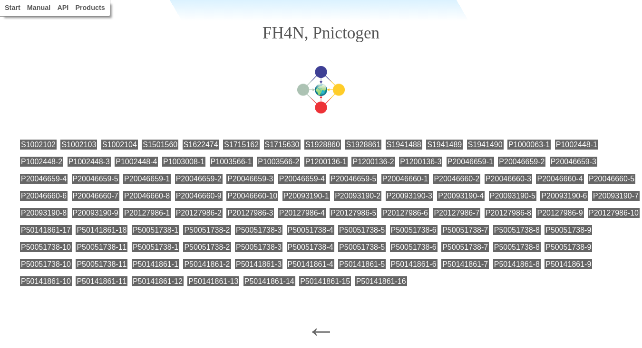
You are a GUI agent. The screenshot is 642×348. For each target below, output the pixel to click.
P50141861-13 (213, 281)
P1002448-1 (576, 145)
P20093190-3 (409, 196)
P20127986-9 (560, 213)
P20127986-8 (508, 213)
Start (12, 7)
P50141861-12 (158, 281)
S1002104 (119, 145)
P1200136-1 (326, 162)
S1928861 (363, 145)
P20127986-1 (147, 213)
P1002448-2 (41, 162)
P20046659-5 (95, 179)
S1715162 (241, 145)
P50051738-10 (46, 247)
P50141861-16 (381, 281)
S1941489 (444, 145)
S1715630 (282, 145)
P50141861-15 (325, 281)
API (62, 7)
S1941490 (485, 145)
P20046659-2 (522, 162)
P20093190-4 (461, 196)
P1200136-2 (373, 162)
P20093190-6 (564, 196)
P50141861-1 (155, 264)
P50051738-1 (155, 230)
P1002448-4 (136, 162)
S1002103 (78, 145)
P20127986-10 (614, 213)
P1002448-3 (89, 162)
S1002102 (38, 145)
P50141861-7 (465, 264)
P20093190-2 (357, 196)
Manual (39, 7)
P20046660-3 (508, 179)
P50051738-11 (101, 247)
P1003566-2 (278, 162)
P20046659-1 (470, 162)
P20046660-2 (456, 179)
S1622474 (201, 145)
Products (90, 7)
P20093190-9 (95, 213)
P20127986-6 (405, 213)
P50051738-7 (465, 230)
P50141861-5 (362, 264)
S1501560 (160, 145)
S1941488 (404, 145)
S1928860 (322, 145)
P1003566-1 (231, 162)
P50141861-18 (101, 230)
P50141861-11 (101, 281)
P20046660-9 (199, 196)
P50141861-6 (414, 264)
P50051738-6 (414, 230)
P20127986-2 (199, 213)
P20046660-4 (560, 179)
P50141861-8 (517, 264)
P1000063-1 (529, 145)
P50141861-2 (207, 264)
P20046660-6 (44, 196)
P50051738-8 (517, 230)
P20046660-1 (405, 179)
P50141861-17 (46, 230)
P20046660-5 (611, 179)
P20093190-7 (616, 196)
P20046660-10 (252, 196)
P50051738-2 (207, 230)
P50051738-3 (259, 230)
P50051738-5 (362, 230)
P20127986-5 (353, 213)
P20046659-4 (44, 179)
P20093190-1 (306, 196)
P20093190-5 (512, 196)
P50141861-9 (568, 264)
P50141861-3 (259, 264)
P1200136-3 (420, 162)
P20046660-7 (95, 196)
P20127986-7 (456, 213)
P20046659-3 (573, 162)
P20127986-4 (302, 213)
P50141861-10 (46, 281)
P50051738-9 (568, 230)
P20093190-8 (44, 213)
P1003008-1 (183, 162)
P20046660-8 (147, 196)
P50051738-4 (310, 230)
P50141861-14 (269, 281)
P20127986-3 (250, 213)
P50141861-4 (310, 264)
